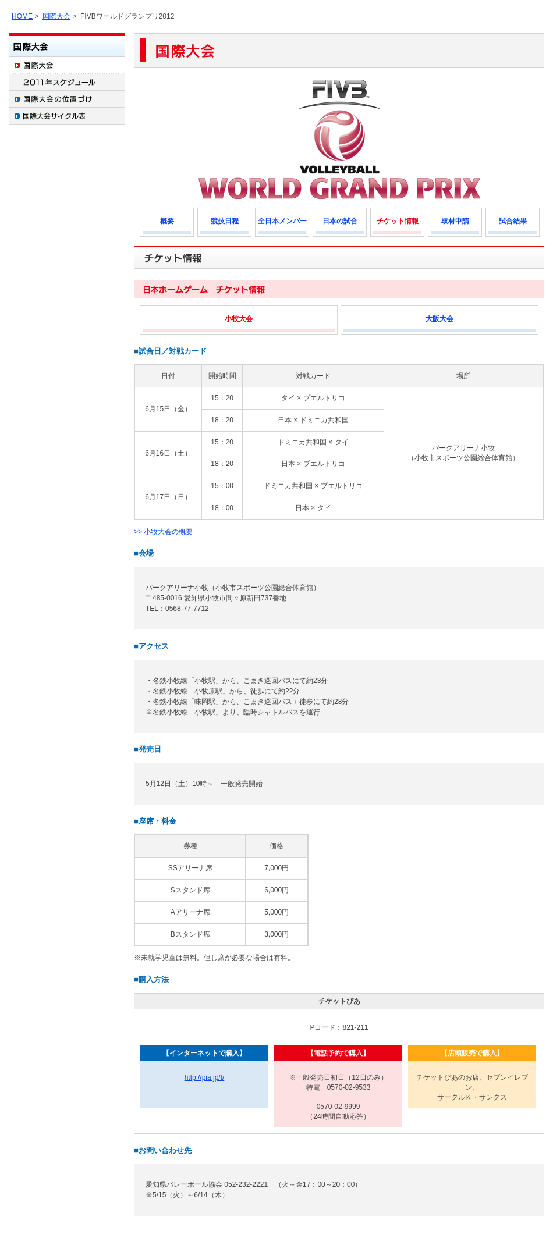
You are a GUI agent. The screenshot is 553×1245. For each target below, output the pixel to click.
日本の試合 (339, 221)
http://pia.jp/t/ (205, 1077)
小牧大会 (239, 319)
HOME (22, 16)
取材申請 (455, 221)
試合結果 (513, 221)
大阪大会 (439, 319)
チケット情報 (398, 221)
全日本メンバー (282, 221)
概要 (167, 221)
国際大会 (56, 16)
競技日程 (225, 221)
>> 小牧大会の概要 (163, 532)
